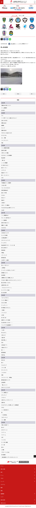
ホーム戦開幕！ (4, 107)
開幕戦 (2, 125)
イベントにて (4, 312)
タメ (2, 115)
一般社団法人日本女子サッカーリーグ (18, 2)
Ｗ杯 (2, 437)
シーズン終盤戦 (4, 162)
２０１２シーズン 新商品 (6, 377)
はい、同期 (3, 137)
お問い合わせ (3, 503)
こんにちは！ (4, 372)
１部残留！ (3, 267)
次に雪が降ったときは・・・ (7, 322)
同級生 (2, 252)
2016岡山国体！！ (4, 237)
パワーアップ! (4, 255)
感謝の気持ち (4, 130)
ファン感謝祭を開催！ (5, 147)
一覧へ (18, 93)
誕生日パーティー (4, 172)
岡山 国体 (3, 157)
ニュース (2, 481)
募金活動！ (3, 250)
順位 (1, 472)
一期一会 (3, 160)
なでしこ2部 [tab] (21, 15)
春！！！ (3, 350)
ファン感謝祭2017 (4, 215)
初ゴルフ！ (3, 197)
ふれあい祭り (4, 185)
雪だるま (3, 360)
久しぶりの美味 (4, 235)
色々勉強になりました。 (6, 307)
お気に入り (3, 335)
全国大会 (3, 402)
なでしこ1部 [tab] (14, 15)
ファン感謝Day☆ (4, 392)
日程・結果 (3, 469)
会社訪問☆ (3, 382)
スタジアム (3, 484)
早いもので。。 (4, 332)
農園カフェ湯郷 (4, 225)
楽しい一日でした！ (5, 265)
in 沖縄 (2, 449)
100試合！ (3, 202)
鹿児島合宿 (3, 257)
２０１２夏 (3, 367)
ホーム (2, 466)
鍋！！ (2, 362)
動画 (1, 487)
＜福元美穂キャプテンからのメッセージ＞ (9, 457)
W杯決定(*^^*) (4, 345)
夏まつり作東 (4, 192)
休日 (2, 342)
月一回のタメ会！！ (5, 165)
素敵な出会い (4, 123)
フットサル (3, 439)
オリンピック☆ (4, 370)
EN (34, 2)
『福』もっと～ (4, 384)
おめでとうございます (5, 387)
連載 (1, 490)
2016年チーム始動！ (5, 260)
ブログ (2, 478)
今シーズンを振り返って (6, 217)
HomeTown (3, 227)
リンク (2, 496)
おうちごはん (4, 135)
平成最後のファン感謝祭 (6, 182)
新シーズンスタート (5, 175)
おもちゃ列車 (4, 302)
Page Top (35, 456)
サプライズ (3, 170)
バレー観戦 (3, 419)
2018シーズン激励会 (5, 205)
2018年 (2, 210)
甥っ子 (2, 427)
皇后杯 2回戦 (3, 150)
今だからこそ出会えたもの (6, 132)
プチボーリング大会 (5, 452)
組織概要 (2, 493)
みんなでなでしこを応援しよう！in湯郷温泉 (10, 405)
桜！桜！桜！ (4, 317)
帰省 (2, 142)
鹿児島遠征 (3, 352)
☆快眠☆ (3, 310)
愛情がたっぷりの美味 (5, 320)
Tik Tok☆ (3, 195)
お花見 (2, 315)
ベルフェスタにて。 (5, 297)
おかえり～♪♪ (4, 429)
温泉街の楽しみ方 (4, 285)
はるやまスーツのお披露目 (6, 155)
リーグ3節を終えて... (5, 409)
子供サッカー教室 (4, 152)
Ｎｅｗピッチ (4, 365)
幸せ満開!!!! (3, 454)
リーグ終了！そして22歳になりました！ (9, 118)
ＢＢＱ (2, 407)
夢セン (2, 447)
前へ (4, 93)
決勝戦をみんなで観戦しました (7, 277)
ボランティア (4, 395)
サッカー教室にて (4, 300)
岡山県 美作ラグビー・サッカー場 (8, 245)
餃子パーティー (4, 167)
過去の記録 (3, 500)
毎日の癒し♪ (4, 340)
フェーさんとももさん (5, 187)
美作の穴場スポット (5, 222)
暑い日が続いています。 (6, 282)
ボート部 (3, 444)
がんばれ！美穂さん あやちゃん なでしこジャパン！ (11, 280)
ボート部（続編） (4, 442)
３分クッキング (4, 417)
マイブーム (3, 432)
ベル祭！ (3, 330)
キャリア (3, 127)
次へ (32, 93)
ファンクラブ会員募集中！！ (7, 325)
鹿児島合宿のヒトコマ (5, 380)
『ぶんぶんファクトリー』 (6, 287)
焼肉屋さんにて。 (4, 272)
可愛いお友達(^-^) (4, 425)
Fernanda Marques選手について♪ (8, 207)
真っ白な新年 (4, 292)
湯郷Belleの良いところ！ (6, 105)
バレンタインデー (4, 140)
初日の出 (3, 354)
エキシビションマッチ (5, 240)
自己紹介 (3, 110)
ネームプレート (4, 305)
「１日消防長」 (4, 414)
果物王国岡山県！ (4, 190)
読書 (2, 375)
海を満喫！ (3, 275)
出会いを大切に (4, 120)
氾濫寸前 (3, 337)
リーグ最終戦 (4, 220)
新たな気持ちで (4, 247)
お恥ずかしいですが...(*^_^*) (7, 400)
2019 (2, 177)
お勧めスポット (4, 347)
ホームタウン (4, 242)
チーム (2, 475)
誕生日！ (3, 200)
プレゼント (3, 397)
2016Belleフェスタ (5, 232)
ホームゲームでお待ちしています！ (8, 270)
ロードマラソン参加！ (5, 290)
